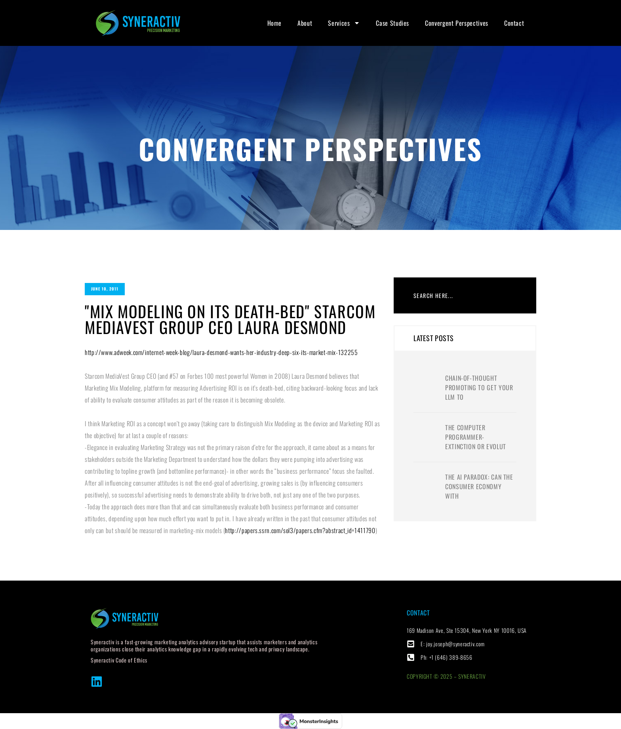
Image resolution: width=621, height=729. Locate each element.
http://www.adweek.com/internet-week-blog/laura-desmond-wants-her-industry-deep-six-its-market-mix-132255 (221, 352)
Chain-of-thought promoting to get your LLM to (479, 387)
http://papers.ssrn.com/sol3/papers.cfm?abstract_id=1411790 (300, 530)
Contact (514, 23)
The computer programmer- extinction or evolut (475, 437)
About (304, 23)
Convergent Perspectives (456, 23)
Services (344, 23)
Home (274, 23)
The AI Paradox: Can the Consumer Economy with (479, 486)
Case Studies (392, 23)
